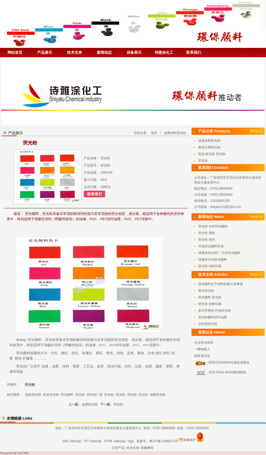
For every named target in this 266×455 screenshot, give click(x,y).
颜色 (37, 353)
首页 (154, 133)
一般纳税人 (202, 349)
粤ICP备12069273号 (163, 441)
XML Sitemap (71, 441)
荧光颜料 (35, 340)
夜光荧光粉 (206, 291)
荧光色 (119, 340)
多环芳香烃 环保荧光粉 (214, 310)
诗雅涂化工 (164, 52)
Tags (130, 441)
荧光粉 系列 (206, 239)
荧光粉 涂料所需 (209, 266)
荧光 (48, 340)
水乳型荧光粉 (207, 324)
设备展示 (134, 52)
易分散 (137, 340)
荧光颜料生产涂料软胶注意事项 (220, 284)
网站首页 (14, 52)
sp (24, 340)
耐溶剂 (81, 340)
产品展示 (44, 52)
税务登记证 (202, 356)
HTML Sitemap (115, 441)
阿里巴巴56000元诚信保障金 (229, 362)
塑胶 (76, 366)
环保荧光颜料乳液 (211, 246)
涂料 (65, 366)
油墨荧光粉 (158, 394)
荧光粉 (21, 366)
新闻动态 (104, 52)
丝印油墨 (122, 345)
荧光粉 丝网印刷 (209, 304)
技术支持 (74, 52)
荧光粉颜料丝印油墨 (212, 317)
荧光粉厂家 (95, 394)
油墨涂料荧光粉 (175, 133)
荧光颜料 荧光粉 (209, 297)
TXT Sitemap (92, 441)
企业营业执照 (203, 342)
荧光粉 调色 (206, 233)
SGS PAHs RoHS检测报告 (227, 372)
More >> (256, 131)
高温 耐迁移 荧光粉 (212, 154)
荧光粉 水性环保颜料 (213, 226)
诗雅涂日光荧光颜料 (212, 259)
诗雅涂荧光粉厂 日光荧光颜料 (219, 253)
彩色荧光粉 (51, 394)
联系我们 (193, 52)
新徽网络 (147, 448)
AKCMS (23, 453)
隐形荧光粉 (33, 394)
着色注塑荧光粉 (209, 147)
